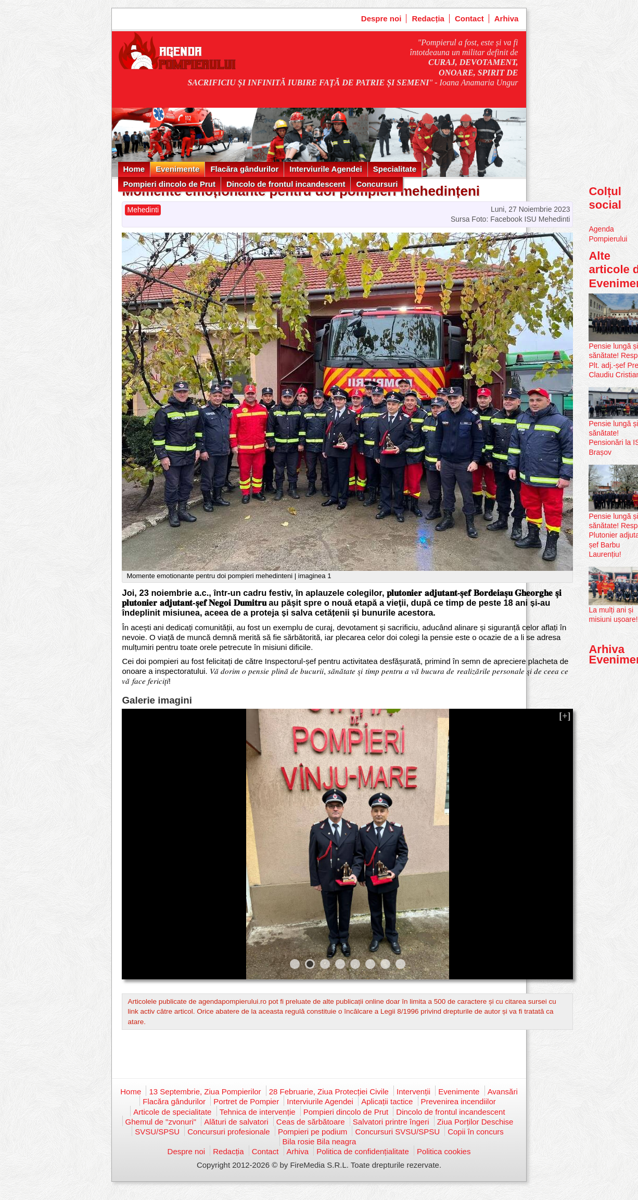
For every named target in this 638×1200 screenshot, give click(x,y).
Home (134, 168)
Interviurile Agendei (325, 168)
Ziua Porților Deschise (475, 1121)
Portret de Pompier (246, 1101)
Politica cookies (443, 1151)
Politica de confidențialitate (362, 1151)
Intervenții (413, 1091)
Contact (469, 18)
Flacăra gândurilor (244, 168)
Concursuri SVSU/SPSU (397, 1131)
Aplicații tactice (387, 1101)
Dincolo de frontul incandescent (285, 184)
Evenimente (177, 168)
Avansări (503, 1091)
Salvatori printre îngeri (391, 1121)
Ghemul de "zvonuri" (161, 1121)
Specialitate (394, 168)
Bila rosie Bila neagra (319, 1141)
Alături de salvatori (236, 1121)
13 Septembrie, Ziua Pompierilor (205, 1091)
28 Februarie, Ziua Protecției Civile (329, 1091)
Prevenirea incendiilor (458, 1101)
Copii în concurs (476, 1131)
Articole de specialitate (172, 1111)
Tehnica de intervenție (258, 1111)
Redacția (428, 18)
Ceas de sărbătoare (310, 1121)
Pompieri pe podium (312, 1131)
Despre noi (381, 18)
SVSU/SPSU (157, 1131)
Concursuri (377, 184)
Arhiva (506, 18)
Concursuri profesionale (228, 1131)
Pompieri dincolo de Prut (169, 184)
